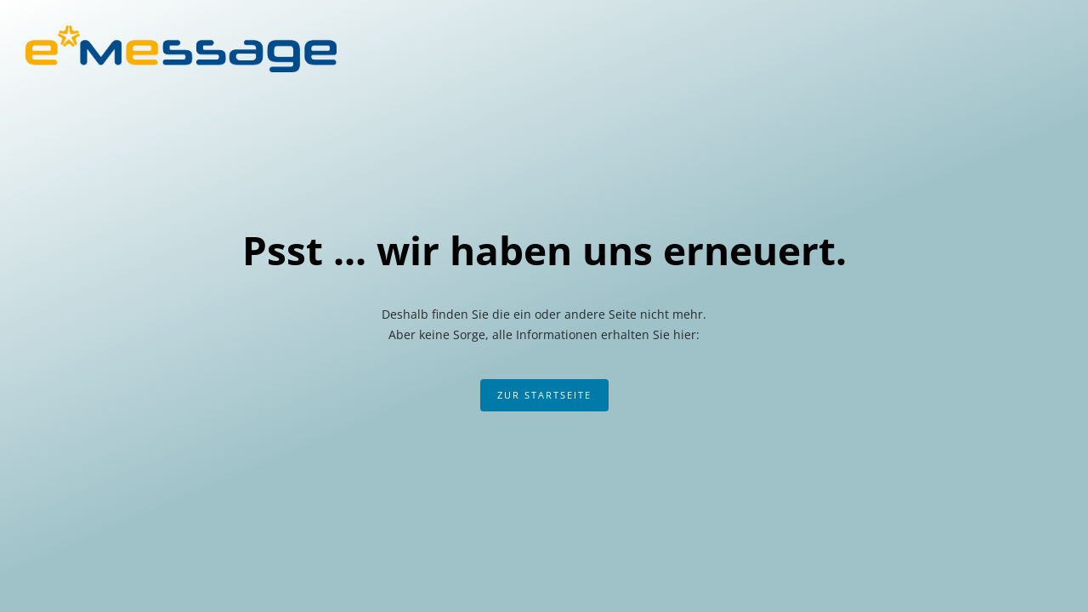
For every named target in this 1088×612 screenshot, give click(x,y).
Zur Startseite (544, 394)
